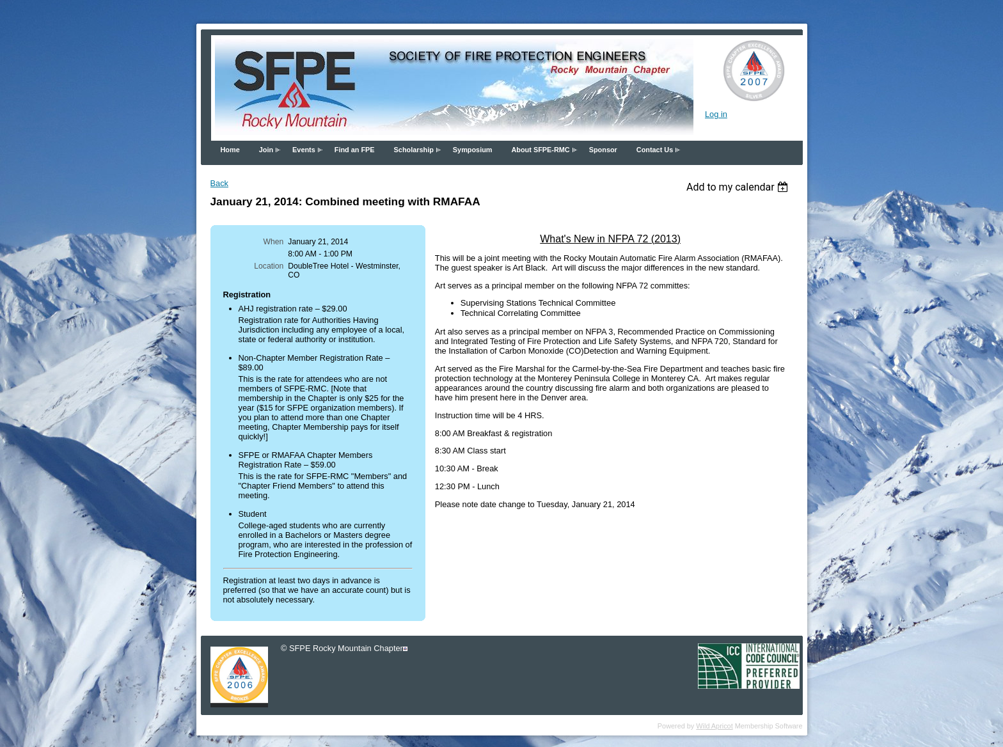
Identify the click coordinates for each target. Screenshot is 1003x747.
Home (230, 149)
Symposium (473, 149)
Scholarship (414, 149)
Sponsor (603, 149)
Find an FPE (355, 149)
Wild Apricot (714, 726)
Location (268, 266)
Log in (716, 114)
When (274, 241)
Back (219, 183)
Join (266, 149)
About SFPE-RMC (540, 149)
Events (303, 149)
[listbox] (739, 187)
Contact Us (654, 149)
